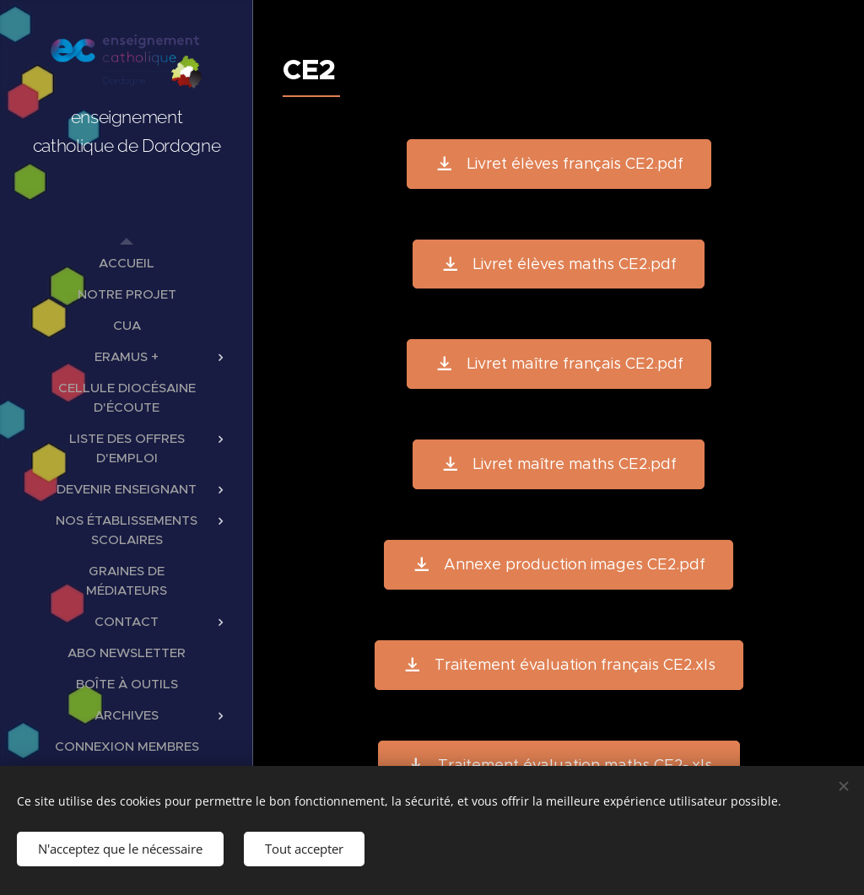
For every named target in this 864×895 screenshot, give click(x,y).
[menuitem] (126, 262)
